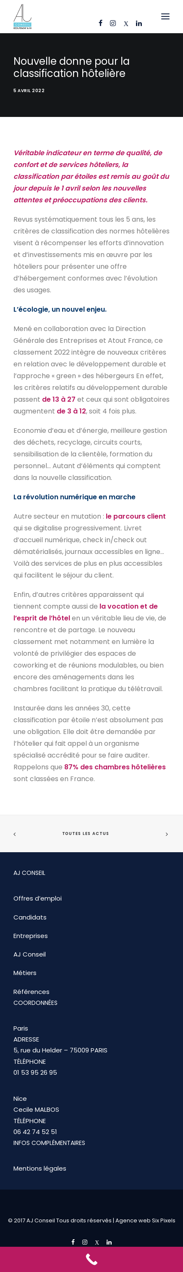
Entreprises (30, 935)
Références (31, 991)
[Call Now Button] (91, 1259)
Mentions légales (39, 1168)
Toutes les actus (85, 834)
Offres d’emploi (37, 898)
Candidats (30, 917)
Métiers (25, 972)
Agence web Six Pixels (145, 1220)
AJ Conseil (29, 954)
